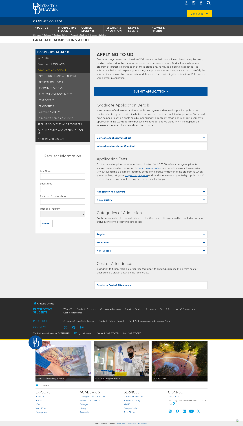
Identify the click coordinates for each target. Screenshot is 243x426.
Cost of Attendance (51, 139)
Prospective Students (67, 29)
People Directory (132, 400)
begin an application (149, 167)
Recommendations (51, 88)
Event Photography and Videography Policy (149, 321)
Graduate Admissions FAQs (56, 118)
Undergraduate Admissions (92, 396)
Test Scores (46, 100)
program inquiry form (136, 175)
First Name (46, 171)
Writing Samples (50, 112)
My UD (127, 404)
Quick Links (196, 13)
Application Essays (51, 82)
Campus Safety (131, 408)
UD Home (37, 35)
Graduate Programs (51, 64)
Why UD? (43, 58)
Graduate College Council (111, 321)
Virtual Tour (40, 408)
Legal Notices (131, 423)
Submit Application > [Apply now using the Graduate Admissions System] (151, 91)
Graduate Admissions (98, 35)
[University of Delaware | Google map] (174, 404)
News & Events (133, 29)
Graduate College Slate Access (78, 321)
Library (83, 408)
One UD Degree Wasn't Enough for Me (178, 309)
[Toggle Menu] (87, 58)
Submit (46, 223)
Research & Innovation (113, 29)
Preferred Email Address (53, 196)
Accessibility (142, 423)
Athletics (39, 400)
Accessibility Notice (133, 396)
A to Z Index (129, 412)
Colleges (47, 35)
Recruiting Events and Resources (60, 124)
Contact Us (173, 396)
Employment (41, 412)
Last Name (46, 183)
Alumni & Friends (158, 29)
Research (84, 412)
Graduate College (48, 21)
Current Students (88, 29)
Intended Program (50, 208)
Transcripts (46, 106)
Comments (121, 423)
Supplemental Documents (55, 94)
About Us (41, 27)
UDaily (38, 404)
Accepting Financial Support (57, 76)
